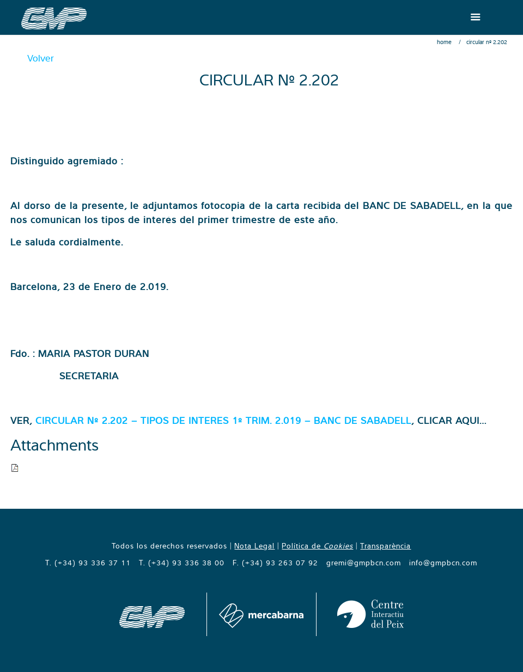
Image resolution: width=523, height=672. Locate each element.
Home (444, 42)
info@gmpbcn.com (443, 562)
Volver (40, 58)
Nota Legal (254, 545)
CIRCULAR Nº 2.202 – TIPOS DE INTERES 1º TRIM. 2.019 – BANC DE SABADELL (223, 420)
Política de (317, 545)
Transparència (385, 545)
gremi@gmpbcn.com (363, 562)
